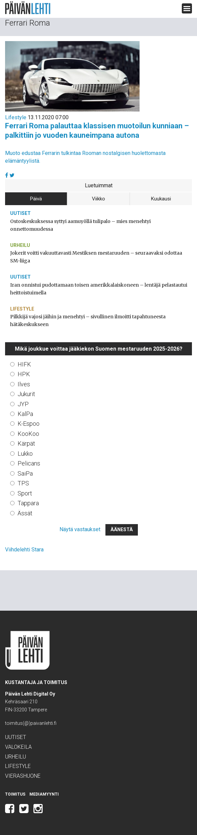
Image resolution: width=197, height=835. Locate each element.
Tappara (28, 503)
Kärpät (26, 443)
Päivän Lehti (27, 7)
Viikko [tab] (98, 199)
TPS (23, 483)
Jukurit (26, 393)
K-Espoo (29, 423)
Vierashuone (23, 776)
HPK (24, 374)
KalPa (25, 413)
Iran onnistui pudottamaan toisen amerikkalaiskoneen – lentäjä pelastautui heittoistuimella (98, 289)
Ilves (24, 384)
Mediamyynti (44, 794)
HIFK (24, 364)
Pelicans (29, 463)
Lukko (25, 453)
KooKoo (28, 433)
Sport (25, 493)
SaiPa (25, 473)
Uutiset (20, 213)
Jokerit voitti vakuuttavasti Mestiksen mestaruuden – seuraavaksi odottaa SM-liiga (96, 257)
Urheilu (20, 245)
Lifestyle (15, 117)
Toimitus (15, 794)
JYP (23, 404)
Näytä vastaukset (79, 529)
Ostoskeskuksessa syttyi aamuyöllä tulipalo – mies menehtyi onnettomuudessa (80, 225)
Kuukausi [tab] (161, 199)
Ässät (25, 513)
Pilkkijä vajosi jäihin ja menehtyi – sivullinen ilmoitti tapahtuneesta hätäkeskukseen (88, 320)
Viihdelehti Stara (24, 549)
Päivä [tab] (36, 199)
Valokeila (18, 747)
